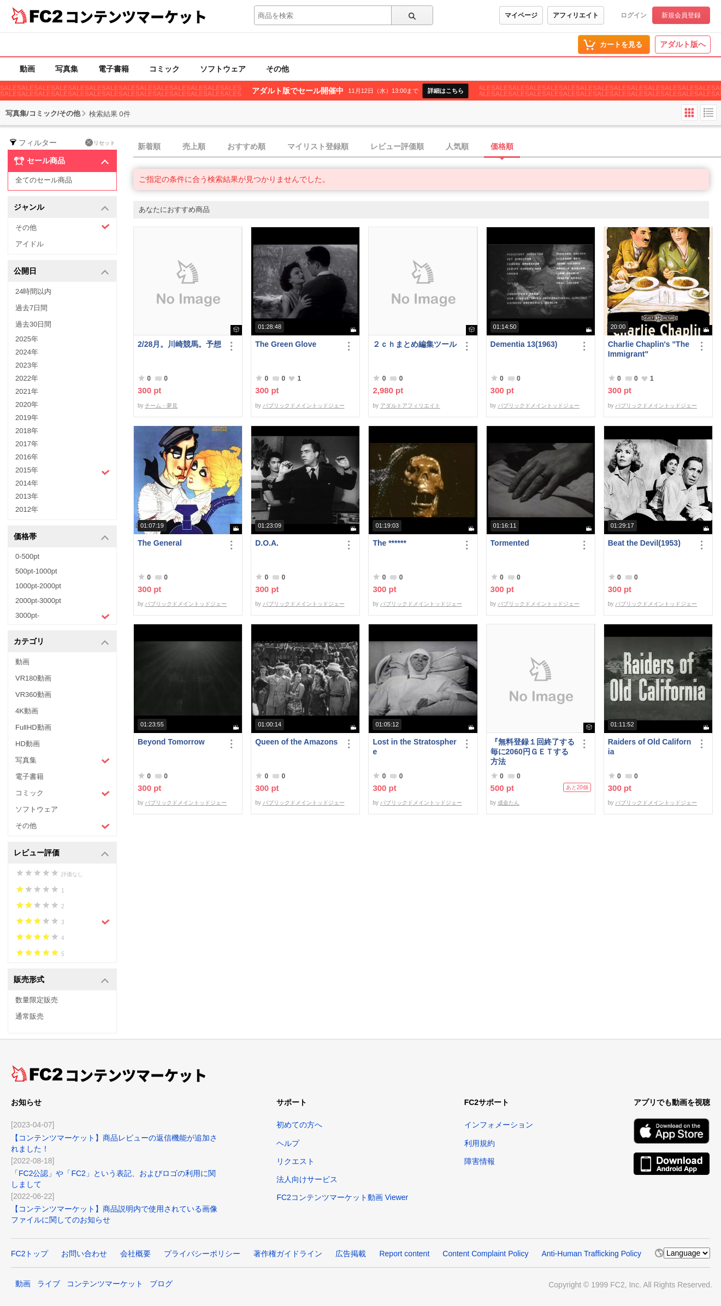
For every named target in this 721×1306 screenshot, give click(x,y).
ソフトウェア (223, 68)
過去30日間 (33, 324)
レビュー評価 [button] (61, 853)
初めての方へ (299, 1124)
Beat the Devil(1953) (644, 543)
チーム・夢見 (161, 406)
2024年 (26, 352)
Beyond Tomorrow (171, 741)
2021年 (26, 391)
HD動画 (27, 744)
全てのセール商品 (43, 180)
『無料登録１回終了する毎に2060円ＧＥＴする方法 (532, 751)
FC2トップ (29, 1253)
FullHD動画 (33, 727)
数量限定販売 (36, 1000)
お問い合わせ (84, 1253)
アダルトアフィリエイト (410, 406)
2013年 (26, 496)
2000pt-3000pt (38, 600)
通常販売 (29, 1016)
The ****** (389, 543)
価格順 (501, 146)
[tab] (427, 147)
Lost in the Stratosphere (414, 746)
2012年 (26, 509)
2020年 (26, 404)
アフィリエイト (576, 15)
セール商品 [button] (61, 161)
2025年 (26, 339)
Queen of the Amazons (296, 741)
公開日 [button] (61, 272)
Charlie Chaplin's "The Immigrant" (648, 349)
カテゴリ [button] (61, 642)
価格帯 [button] (61, 537)
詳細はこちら (446, 90)
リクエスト (295, 1161)
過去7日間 (31, 308)
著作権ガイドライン (287, 1253)
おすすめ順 (246, 146)
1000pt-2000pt (38, 586)
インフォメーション (498, 1124)
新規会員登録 (681, 15)
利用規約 (479, 1143)
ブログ (161, 1283)
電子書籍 (113, 68)
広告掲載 (350, 1253)
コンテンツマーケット (136, 16)
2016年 (26, 457)
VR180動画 (33, 678)
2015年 (62, 471)
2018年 (26, 431)
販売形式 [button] (61, 980)
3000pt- (62, 616)
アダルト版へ (683, 44)
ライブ (48, 1283)
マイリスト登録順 (317, 146)
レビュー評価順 (397, 146)
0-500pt (27, 556)
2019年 (26, 417)
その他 (277, 68)
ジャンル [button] (61, 208)
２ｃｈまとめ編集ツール (415, 344)
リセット (100, 142)
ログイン (633, 15)
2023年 (26, 365)
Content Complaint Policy (485, 1253)
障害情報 (479, 1161)
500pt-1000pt (36, 571)
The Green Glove (285, 344)
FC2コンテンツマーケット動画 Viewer (342, 1197)
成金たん (508, 803)
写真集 (66, 68)
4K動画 (26, 711)
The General (160, 543)
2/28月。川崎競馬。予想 (179, 344)
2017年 (26, 444)
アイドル (29, 244)
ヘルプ (287, 1143)
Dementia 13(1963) (524, 344)
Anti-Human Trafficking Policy (591, 1253)
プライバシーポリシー (202, 1253)
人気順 (457, 146)
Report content (404, 1253)
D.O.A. (267, 543)
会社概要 (135, 1253)
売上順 (193, 146)
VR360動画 (33, 694)
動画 (27, 68)
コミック (164, 68)
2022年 (26, 378)
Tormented (509, 543)
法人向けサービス (307, 1179)
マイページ (521, 15)
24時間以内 (33, 291)
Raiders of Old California (649, 746)
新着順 (149, 146)
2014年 (26, 483)
